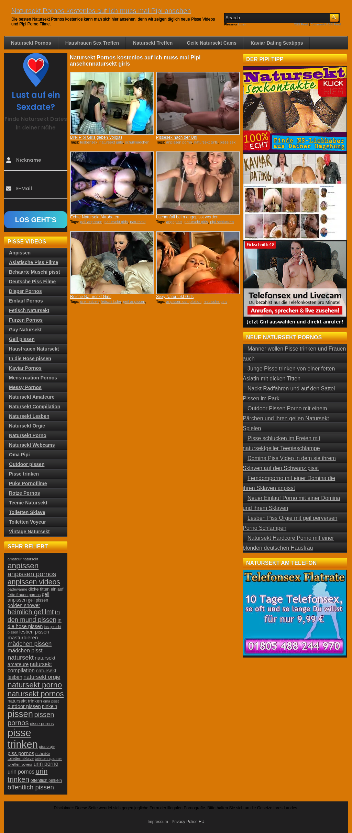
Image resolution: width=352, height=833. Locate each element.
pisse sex (227, 142)
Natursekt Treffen (153, 43)
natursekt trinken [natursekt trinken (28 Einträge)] (25, 701)
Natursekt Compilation (34, 406)
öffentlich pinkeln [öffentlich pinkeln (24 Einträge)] (46, 780)
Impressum (157, 821)
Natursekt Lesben (29, 416)
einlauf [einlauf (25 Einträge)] (57, 589)
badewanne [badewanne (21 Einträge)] (17, 589)
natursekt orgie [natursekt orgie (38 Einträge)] (41, 677)
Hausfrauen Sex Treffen (92, 43)
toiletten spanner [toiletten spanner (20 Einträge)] (48, 758)
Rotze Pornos (24, 493)
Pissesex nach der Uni (176, 137)
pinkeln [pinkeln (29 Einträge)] (49, 706)
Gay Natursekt (25, 329)
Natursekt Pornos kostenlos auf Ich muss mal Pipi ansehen (101, 10)
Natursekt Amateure (32, 397)
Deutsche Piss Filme (32, 281)
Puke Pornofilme (28, 483)
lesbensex (88, 142)
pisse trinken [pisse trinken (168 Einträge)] (23, 738)
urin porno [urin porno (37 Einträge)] (46, 764)
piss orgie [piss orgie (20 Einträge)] (47, 746)
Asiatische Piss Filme (33, 262)
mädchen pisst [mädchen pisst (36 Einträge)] (25, 650)
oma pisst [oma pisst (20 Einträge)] (51, 701)
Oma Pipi (19, 454)
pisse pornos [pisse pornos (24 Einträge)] (42, 723)
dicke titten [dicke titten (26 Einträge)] (39, 589)
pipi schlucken (222, 222)
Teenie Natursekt (28, 502)
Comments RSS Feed (325, 24)
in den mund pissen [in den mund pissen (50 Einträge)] (34, 615)
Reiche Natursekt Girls (90, 296)
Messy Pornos (25, 387)
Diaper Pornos (25, 291)
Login (242, 24)
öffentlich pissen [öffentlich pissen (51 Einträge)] (31, 787)
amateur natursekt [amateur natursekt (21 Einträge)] (23, 559)
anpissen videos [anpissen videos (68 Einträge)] (34, 582)
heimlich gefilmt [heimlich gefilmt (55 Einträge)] (31, 612)
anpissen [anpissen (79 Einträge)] (23, 565)
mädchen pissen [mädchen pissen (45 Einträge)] (30, 643)
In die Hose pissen (30, 358)
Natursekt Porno (27, 435)
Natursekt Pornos (31, 43)
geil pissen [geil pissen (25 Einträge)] (38, 600)
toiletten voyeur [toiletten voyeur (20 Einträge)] (20, 764)
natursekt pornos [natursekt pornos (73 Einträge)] (36, 693)
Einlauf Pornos (26, 301)
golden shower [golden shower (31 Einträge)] (24, 605)
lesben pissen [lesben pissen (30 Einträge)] (34, 632)
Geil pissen (22, 339)
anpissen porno (179, 142)
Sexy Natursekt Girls (175, 296)
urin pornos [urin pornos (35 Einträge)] (21, 772)
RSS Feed (301, 24)
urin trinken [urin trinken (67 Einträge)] (27, 775)
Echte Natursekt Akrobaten (94, 217)
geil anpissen (91, 222)
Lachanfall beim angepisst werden (187, 217)
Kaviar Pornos (25, 368)
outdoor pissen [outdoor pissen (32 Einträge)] (24, 706)
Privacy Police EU (188, 821)
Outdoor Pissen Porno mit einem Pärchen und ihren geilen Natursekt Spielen (286, 418)
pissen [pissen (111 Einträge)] (20, 714)
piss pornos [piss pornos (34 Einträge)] (21, 753)
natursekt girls (111, 142)
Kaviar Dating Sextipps (277, 43)
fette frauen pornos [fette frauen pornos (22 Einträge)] (24, 595)
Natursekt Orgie (27, 426)
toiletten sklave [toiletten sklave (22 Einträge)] (21, 758)
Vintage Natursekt (29, 531)
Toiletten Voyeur (27, 522)
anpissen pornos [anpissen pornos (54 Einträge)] (32, 574)
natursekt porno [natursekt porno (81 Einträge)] (35, 684)
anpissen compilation (183, 301)
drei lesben (89, 301)
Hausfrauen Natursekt (34, 349)
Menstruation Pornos (33, 377)
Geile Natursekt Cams (211, 43)
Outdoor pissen (26, 464)
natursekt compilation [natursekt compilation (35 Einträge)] (30, 667)
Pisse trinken (24, 474)
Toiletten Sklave (27, 512)
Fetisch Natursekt (29, 310)
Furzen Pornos (26, 320)
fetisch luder (111, 301)
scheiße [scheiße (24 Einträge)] (42, 753)
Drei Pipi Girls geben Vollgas (96, 137)
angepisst (174, 222)
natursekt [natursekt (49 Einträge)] (21, 657)
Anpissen (20, 252)
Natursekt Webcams (32, 445)
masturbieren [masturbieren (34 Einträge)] (23, 637)
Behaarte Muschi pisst (34, 272)
